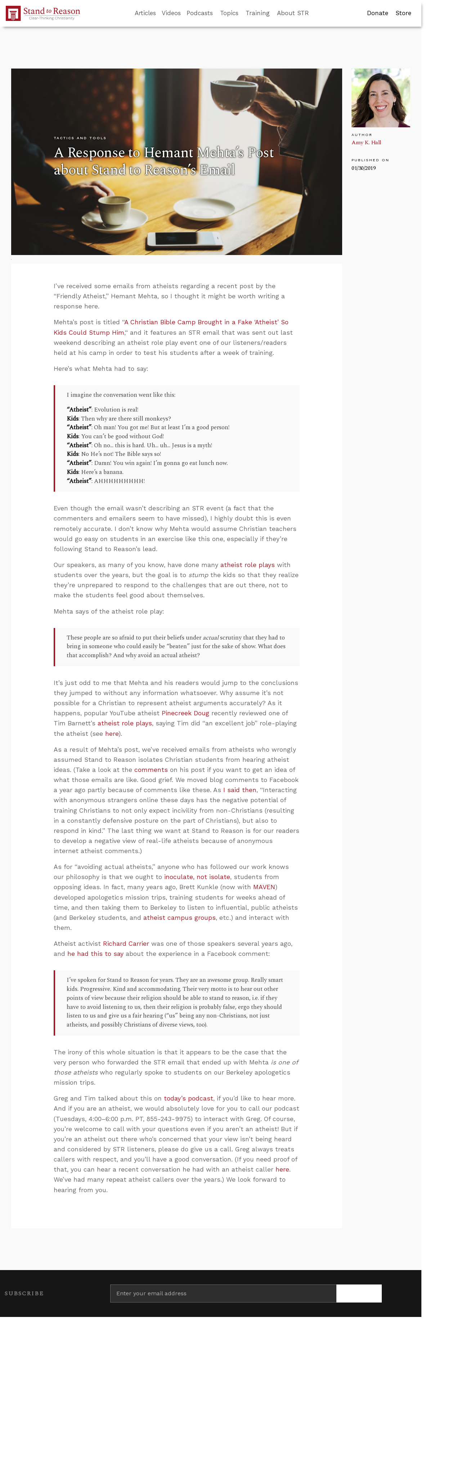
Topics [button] (229, 13)
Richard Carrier (126, 943)
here (111, 733)
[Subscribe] (359, 1293)
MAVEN (264, 887)
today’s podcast (188, 1098)
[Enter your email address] (223, 1293)
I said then (239, 790)
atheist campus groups (179, 917)
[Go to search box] (315, 13)
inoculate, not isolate (197, 876)
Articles (145, 13)
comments (151, 769)
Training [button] (258, 13)
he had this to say (95, 953)
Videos (171, 13)
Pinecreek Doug (185, 713)
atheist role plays (247, 564)
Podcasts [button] (200, 13)
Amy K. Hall (366, 142)
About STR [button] (293, 13)
